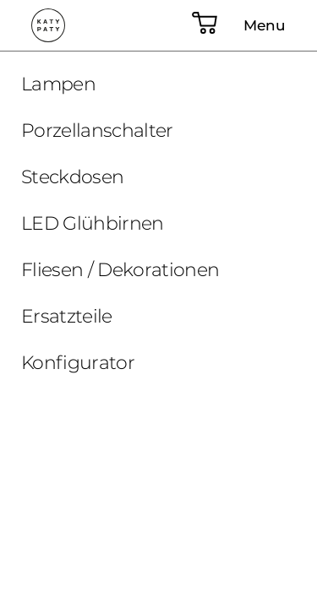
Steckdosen (72, 177)
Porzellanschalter (97, 130)
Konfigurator (77, 362)
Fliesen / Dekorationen (120, 269)
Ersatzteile (66, 316)
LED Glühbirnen (92, 223)
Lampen (58, 84)
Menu (264, 25)
